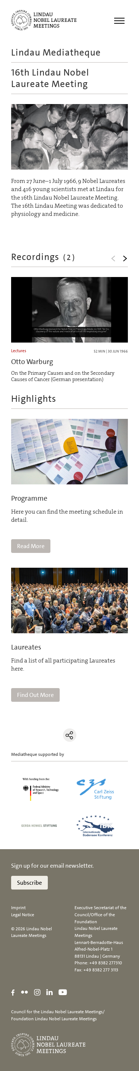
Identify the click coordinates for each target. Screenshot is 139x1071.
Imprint (18, 908)
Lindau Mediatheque (56, 52)
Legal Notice (22, 915)
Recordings (43, 257)
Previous (113, 258)
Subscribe (29, 883)
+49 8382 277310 (105, 963)
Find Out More (35, 695)
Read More (30, 546)
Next (125, 258)
